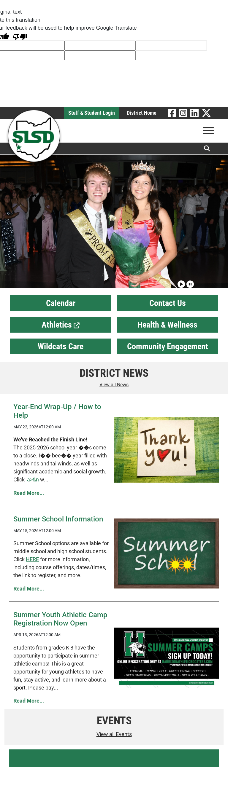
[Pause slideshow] (189, 281)
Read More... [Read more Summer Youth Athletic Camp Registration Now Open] (28, 701)
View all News (114, 384)
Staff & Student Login (91, 113)
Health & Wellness (167, 325)
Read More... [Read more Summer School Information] (28, 588)
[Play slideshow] (180, 281)
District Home (141, 113)
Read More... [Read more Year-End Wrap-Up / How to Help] (28, 493)
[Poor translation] (20, 36)
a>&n (33, 479)
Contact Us (167, 303)
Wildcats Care (60, 346)
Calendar (60, 303)
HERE (32, 559)
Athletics (61, 325)
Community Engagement (167, 346)
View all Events (114, 734)
